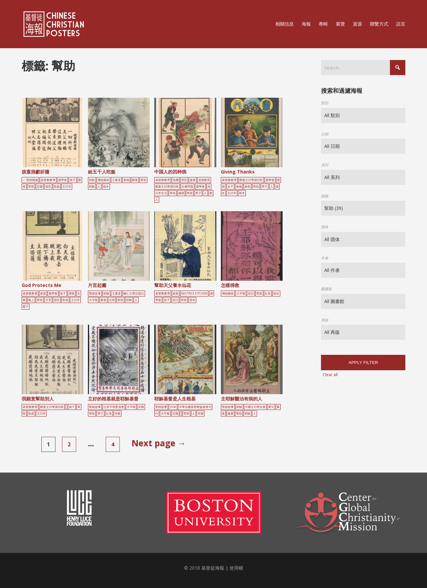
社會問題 (187, 187)
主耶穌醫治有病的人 (241, 398)
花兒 (175, 300)
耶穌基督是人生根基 (175, 398)
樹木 (106, 187)
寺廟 (117, 414)
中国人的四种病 (170, 172)
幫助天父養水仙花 (172, 285)
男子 (198, 193)
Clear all (330, 374)
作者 (324, 257)
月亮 (48, 300)
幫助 (31, 187)
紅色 (268, 293)
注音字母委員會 (113, 407)
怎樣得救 (230, 285)
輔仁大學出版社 (133, 293)
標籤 (324, 195)
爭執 (173, 193)
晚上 (31, 300)
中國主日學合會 (255, 407)
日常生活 (161, 193)
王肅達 (116, 180)
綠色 (247, 187)
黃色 (192, 300)
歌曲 (57, 187)
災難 (141, 407)
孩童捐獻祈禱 (35, 172)
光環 (112, 300)
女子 (230, 187)
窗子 (26, 307)
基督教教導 (48, 180)
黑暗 (72, 293)
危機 (176, 180)
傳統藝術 (103, 180)
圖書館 (326, 288)
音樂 (40, 187)
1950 (173, 407)
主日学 (66, 187)
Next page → (159, 443)
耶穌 (92, 180)
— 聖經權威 (30, 180)
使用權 (236, 568)
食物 (126, 180)
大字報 (93, 300)
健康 (193, 180)
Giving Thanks (238, 172)
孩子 (72, 180)
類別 (324, 102)
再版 (324, 319)
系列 (324, 164)
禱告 (48, 187)
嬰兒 (271, 407)
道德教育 (204, 180)
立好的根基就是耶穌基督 (113, 398)
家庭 (43, 293)
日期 (324, 134)
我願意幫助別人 (38, 398)
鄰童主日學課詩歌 (167, 187)
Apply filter (363, 362)
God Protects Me (41, 285)
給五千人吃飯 (102, 172)
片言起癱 (97, 285)
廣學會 (62, 180)
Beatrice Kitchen (194, 293)
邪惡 (184, 180)
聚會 (135, 180)
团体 (324, 226)
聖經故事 (95, 293)
